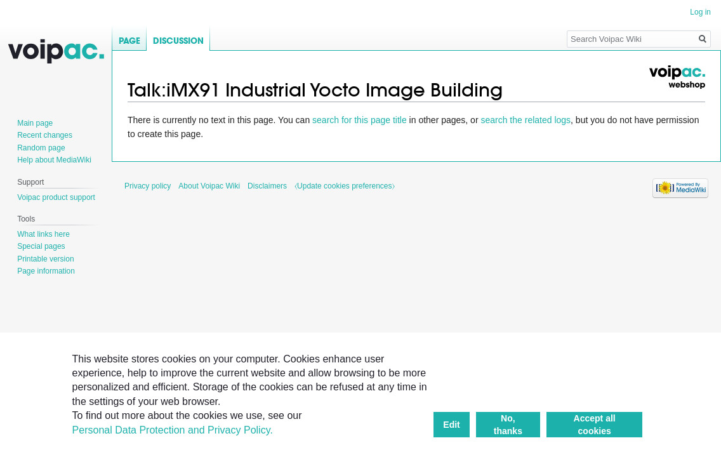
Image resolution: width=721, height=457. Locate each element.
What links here (43, 234)
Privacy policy (147, 186)
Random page (41, 147)
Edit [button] (451, 425)
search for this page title (359, 120)
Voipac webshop (676, 77)
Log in (700, 12)
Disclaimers (267, 186)
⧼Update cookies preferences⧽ (344, 186)
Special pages (41, 246)
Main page (35, 123)
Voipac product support (56, 197)
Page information (46, 271)
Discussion (178, 41)
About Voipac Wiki (209, 186)
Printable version (45, 259)
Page (129, 41)
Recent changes (44, 135)
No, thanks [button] (508, 424)
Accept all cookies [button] (595, 424)
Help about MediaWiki (54, 160)
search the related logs (525, 120)
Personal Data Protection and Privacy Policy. (172, 430)
